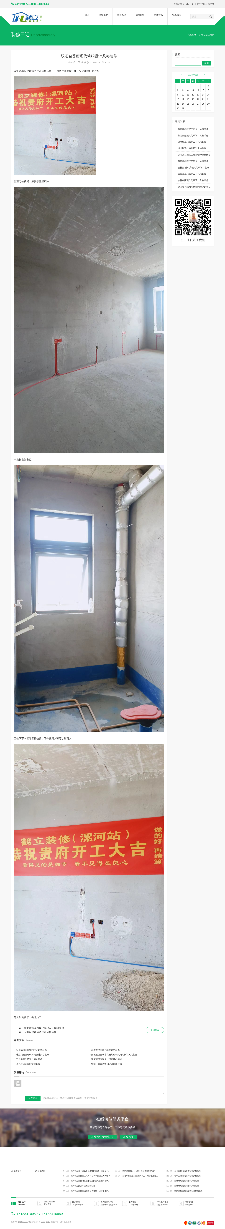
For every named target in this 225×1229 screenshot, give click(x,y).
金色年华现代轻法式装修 (28, 1064)
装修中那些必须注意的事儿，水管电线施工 (140, 1176)
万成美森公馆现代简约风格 (29, 1059)
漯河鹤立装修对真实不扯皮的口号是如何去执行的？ (92, 1181)
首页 (87, 14)
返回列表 (155, 1030)
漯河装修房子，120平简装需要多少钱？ (139, 1171)
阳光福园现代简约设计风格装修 (31, 1050)
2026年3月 (193, 74)
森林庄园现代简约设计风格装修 (193, 180)
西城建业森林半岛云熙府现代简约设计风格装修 (114, 1054)
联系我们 (176, 14)
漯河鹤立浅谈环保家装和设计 (83, 1186)
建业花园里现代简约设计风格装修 (32, 1054)
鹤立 (73, 62)
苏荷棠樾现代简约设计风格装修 (193, 161)
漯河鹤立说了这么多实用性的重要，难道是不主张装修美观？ (96, 1171)
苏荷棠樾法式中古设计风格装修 (193, 129)
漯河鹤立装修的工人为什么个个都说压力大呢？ (90, 1176)
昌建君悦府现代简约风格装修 (105, 1050)
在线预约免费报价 (102, 1137)
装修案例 (121, 14)
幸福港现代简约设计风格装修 (192, 174)
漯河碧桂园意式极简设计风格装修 (194, 154)
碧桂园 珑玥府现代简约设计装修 (193, 167)
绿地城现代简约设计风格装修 (192, 142)
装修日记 (140, 14)
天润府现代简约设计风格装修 (40, 1032)
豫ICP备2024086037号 (20, 1222)
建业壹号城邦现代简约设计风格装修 (195, 187)
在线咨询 (128, 1137)
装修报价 (103, 14)
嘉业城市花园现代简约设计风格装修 (44, 1028)
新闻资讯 (158, 14)
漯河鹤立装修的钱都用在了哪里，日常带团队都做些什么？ (95, 1191)
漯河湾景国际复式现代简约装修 (106, 1059)
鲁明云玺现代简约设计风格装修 (193, 135)
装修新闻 (41, 1171)
